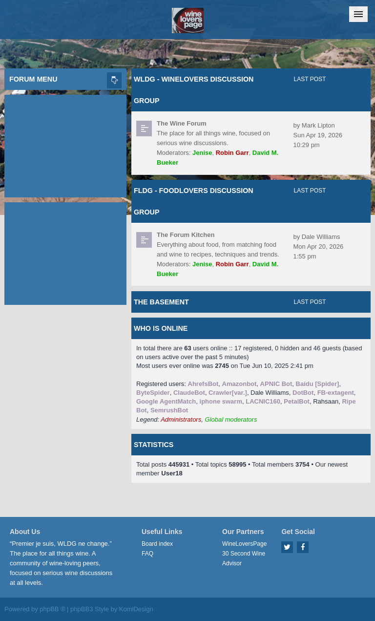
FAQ (147, 553)
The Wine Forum (182, 123)
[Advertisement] (65, 144)
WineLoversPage (244, 543)
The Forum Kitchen (185, 234)
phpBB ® (52, 609)
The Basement (161, 302)
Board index (157, 543)
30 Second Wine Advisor (243, 558)
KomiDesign (136, 609)
